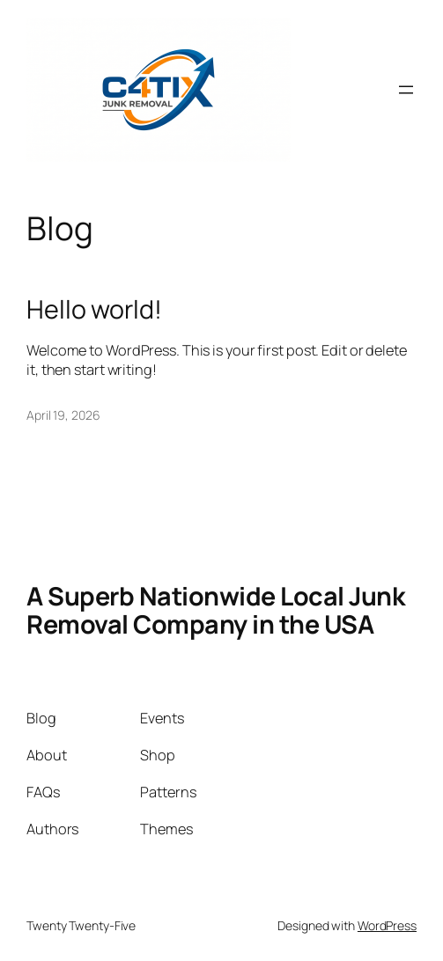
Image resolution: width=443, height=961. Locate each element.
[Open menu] (406, 89)
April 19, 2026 (63, 415)
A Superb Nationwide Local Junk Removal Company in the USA (215, 610)
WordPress (387, 925)
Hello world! (94, 309)
